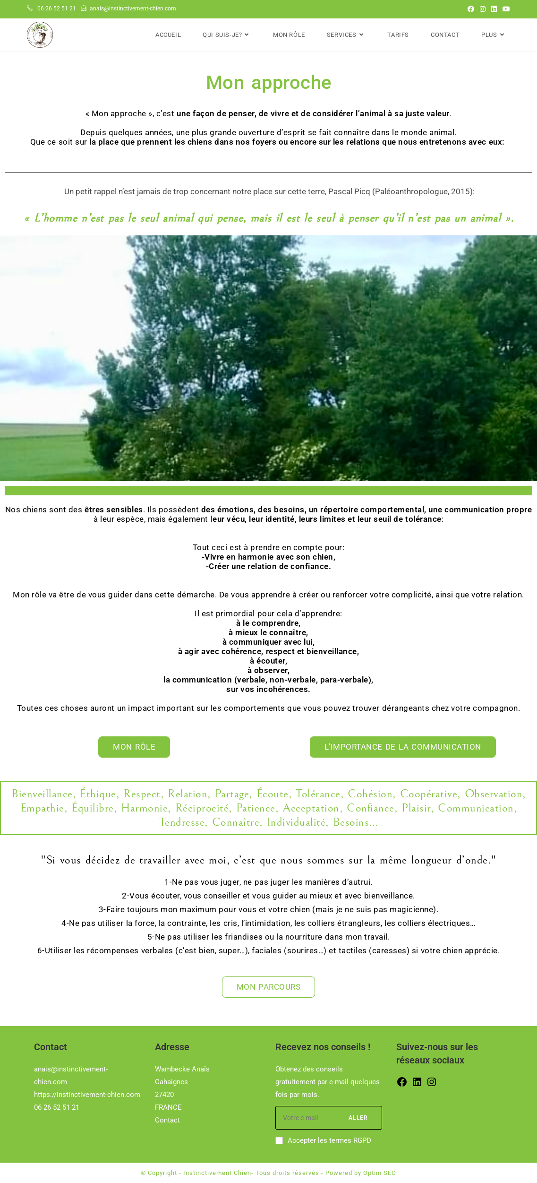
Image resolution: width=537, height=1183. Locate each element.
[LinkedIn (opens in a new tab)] (494, 9)
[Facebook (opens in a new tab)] (471, 9)
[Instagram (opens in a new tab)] (482, 9)
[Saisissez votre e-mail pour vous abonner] (328, 1118)
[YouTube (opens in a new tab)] (505, 9)
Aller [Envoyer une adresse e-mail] (358, 1117)
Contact (167, 1120)
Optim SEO (379, 1172)
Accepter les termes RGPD (323, 1140)
